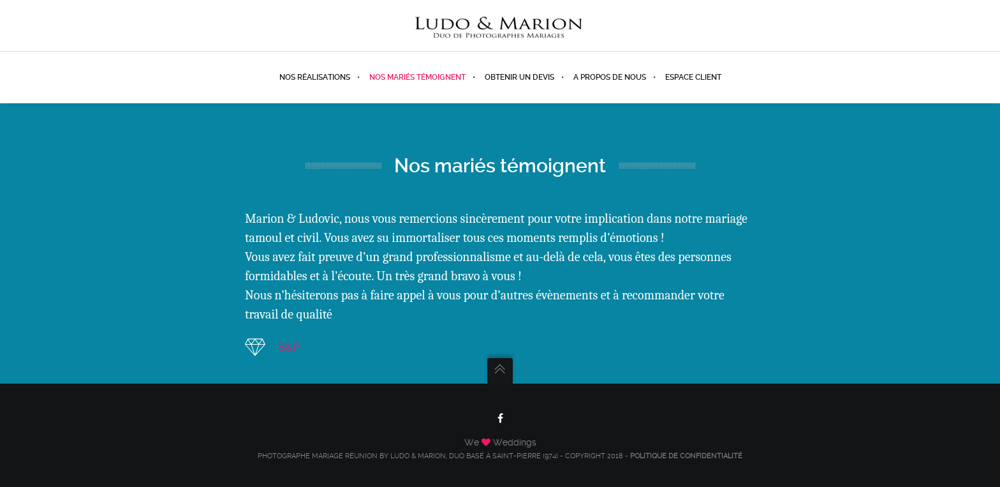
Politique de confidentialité (686, 456)
